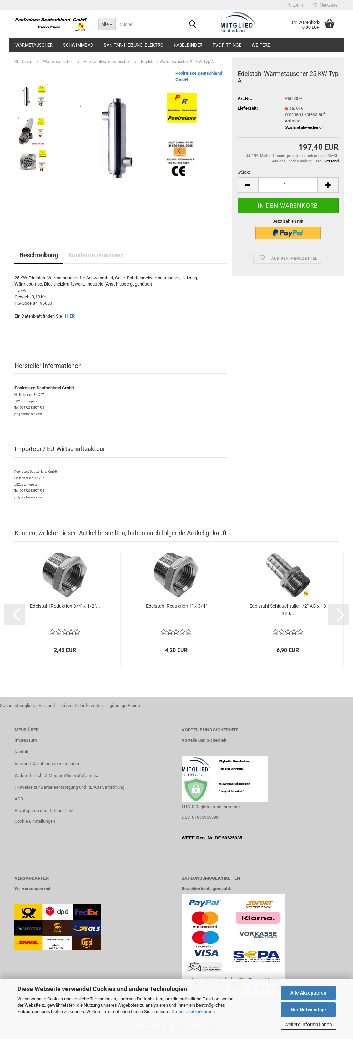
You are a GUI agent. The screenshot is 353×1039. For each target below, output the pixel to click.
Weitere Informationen (308, 1024)
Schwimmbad (78, 45)
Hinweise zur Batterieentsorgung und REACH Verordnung (69, 787)
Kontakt (22, 752)
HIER (70, 316)
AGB (18, 798)
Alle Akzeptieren (308, 993)
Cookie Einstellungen (34, 821)
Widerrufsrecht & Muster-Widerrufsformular (57, 775)
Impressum (25, 740)
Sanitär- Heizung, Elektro (133, 45)
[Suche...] (106, 24)
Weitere (261, 45)
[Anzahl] (288, 185)
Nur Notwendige (308, 1009)
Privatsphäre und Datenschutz (43, 810)
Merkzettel (326, 5)
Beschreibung (39, 255)
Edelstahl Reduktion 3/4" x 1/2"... (65, 606)
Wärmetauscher (34, 45)
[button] (248, 185)
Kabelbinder (188, 45)
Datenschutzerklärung (193, 1011)
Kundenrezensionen (96, 255)
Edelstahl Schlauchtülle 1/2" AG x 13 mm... (287, 609)
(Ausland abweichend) (304, 127)
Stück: (244, 172)
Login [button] (295, 5)
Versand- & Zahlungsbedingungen (47, 763)
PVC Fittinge (227, 45)
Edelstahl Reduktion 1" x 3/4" (176, 606)
